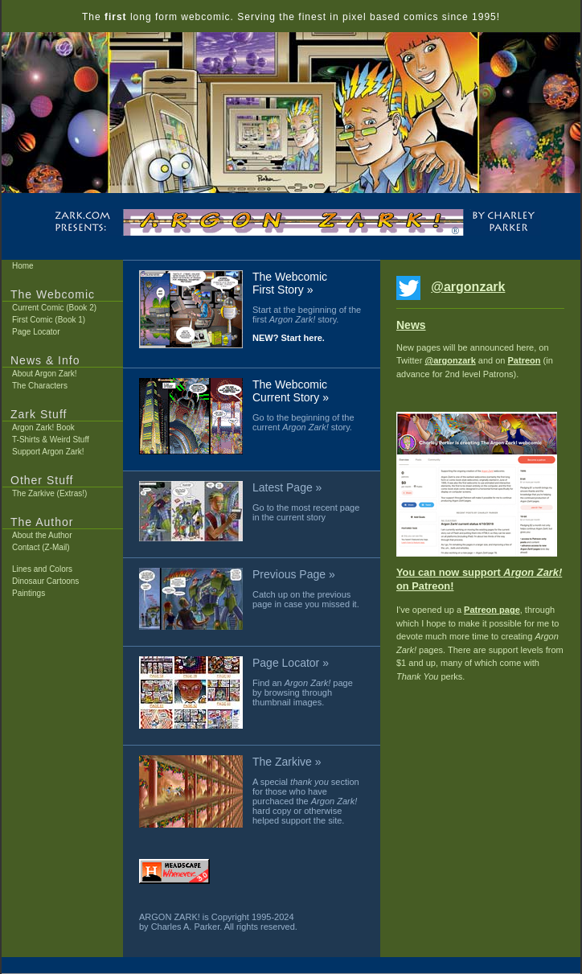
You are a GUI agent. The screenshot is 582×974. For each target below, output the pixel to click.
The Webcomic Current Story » (290, 391)
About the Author (42, 535)
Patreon (524, 360)
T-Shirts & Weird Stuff (50, 439)
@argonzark (468, 287)
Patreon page (492, 609)
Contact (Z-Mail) (41, 547)
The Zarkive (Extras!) (49, 493)
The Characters (40, 385)
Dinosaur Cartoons (45, 581)
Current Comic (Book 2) (54, 307)
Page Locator (36, 331)
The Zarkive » (287, 761)
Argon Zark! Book (43, 427)
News (411, 325)
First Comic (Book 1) (48, 319)
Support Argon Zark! (48, 451)
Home (23, 265)
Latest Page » (287, 487)
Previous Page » (293, 574)
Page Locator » (290, 662)
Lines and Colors (42, 569)
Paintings (28, 593)
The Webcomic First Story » (289, 283)
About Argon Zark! (44, 373)
